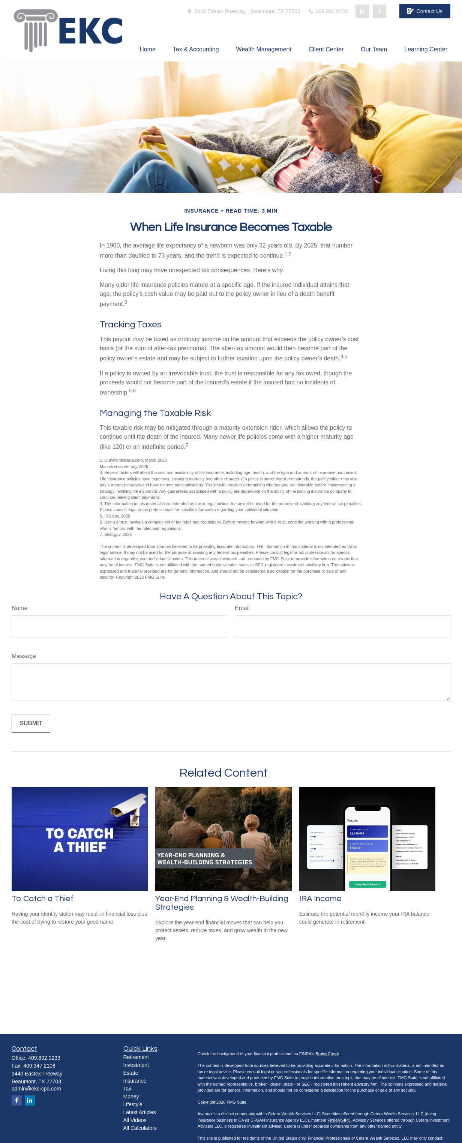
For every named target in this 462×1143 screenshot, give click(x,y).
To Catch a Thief (43, 898)
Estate (130, 1073)
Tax (127, 1089)
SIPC (346, 1120)
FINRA (333, 1120)
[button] (147, 49)
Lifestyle (132, 1104)
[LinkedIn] (362, 11)
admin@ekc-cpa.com (36, 1089)
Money (131, 1097)
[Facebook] (379, 11)
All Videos (135, 1120)
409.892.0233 (328, 11)
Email (242, 608)
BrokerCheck (327, 1054)
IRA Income (320, 898)
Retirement (136, 1057)
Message (24, 656)
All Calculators (140, 1128)
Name (20, 608)
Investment (136, 1065)
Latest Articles (139, 1112)
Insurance (134, 1081)
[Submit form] (31, 723)
